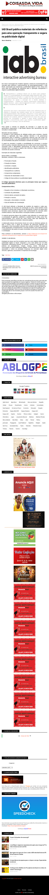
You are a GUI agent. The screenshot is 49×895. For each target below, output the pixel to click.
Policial (32, 420)
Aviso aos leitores (32, 402)
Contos (26, 405)
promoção (5, 423)
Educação (33, 408)
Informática (5, 417)
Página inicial (5, 24)
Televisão (28, 425)
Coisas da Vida (25, 736)
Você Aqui (24, 428)
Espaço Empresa (25, 411)
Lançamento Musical (21, 417)
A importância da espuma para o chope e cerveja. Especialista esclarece (28, 861)
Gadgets (36, 414)
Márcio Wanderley (29, 892)
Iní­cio (19, 890)
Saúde (43, 423)
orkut (27, 420)
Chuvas (10, 405)
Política (38, 420)
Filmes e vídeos (27, 414)
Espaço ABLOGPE (14, 411)
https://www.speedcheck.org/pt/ (16, 826)
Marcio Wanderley (6, 40)
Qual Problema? (22, 423)
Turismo (18, 428)
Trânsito (11, 428)
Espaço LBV (6, 414)
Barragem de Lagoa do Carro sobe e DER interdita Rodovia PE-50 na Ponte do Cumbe (28, 853)
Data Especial (6, 408)
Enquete (40, 408)
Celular (4, 405)
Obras (21, 420)
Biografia (41, 402)
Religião (38, 423)
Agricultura (14, 402)
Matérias (31, 417)
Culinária (32, 405)
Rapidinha (31, 423)
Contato (30, 890)
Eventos (19, 414)
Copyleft (4, 878)
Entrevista (5, 411)
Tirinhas (5, 428)
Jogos (12, 417)
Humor (42, 414)
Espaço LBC (35, 411)
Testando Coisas (37, 425)
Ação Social (6, 402)
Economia (25, 408)
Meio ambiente (6, 420)
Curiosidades (40, 405)
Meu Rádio (15, 420)
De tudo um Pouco (16, 408)
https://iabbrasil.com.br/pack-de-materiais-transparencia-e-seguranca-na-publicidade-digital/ (24, 234)
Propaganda (13, 423)
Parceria (24, 890)
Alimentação (22, 402)
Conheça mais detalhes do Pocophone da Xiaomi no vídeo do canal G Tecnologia (28, 868)
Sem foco (11, 24)
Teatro (21, 425)
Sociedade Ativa (14, 425)
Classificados (18, 405)
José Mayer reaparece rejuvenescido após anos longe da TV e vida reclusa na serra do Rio (28, 846)
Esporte (13, 414)
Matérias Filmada (40, 417)
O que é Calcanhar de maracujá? (19, 837)
